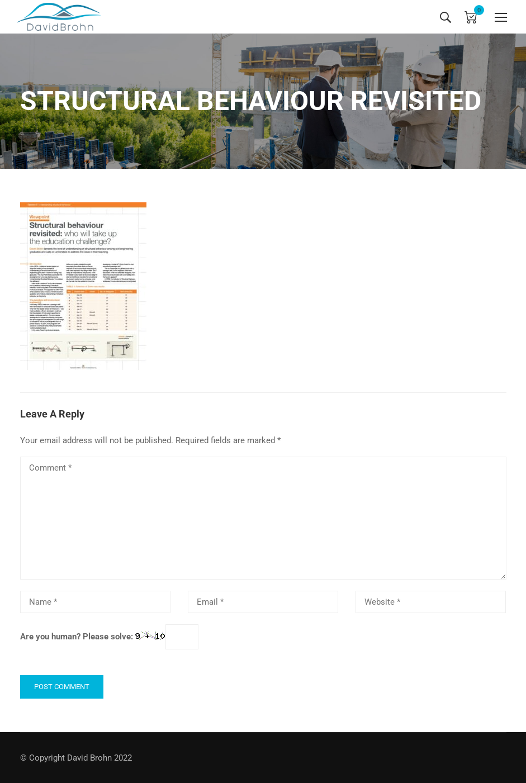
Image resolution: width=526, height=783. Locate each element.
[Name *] (95, 602)
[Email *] (263, 602)
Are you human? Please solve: (109, 637)
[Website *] (431, 602)
